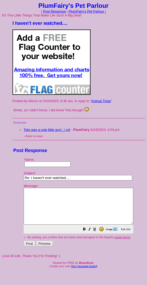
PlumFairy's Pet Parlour (87, 11)
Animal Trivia (101, 101)
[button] (97, 237)
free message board (84, 273)
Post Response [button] (54, 11)
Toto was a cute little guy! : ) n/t (47, 130)
